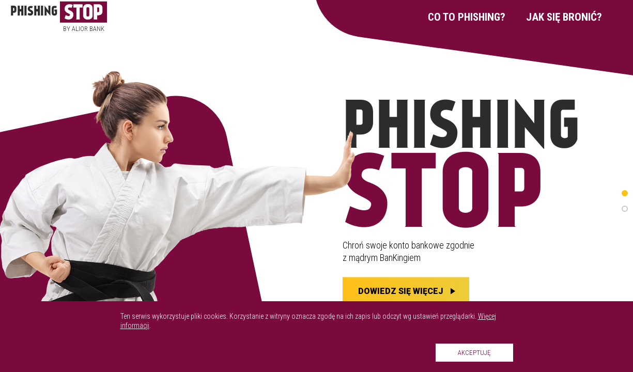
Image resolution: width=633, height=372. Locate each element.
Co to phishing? (466, 17)
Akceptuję (474, 353)
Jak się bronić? (564, 17)
